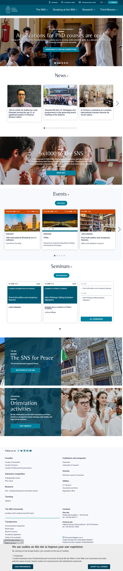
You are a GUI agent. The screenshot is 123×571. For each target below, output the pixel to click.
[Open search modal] (113, 2)
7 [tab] (59, 129)
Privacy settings (13, 541)
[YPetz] (60, 230)
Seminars (61, 268)
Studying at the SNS (64, 9)
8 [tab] (61, 129)
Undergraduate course (13, 478)
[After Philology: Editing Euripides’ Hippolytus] (60, 304)
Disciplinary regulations (13, 535)
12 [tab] (71, 129)
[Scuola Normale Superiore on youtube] (30, 450)
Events (61, 195)
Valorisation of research (71, 465)
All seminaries (61, 277)
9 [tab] (63, 129)
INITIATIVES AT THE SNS (25, 372)
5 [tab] (64, 63)
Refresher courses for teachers (74, 475)
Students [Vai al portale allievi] (55, 2)
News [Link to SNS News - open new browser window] (61, 76)
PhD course (9, 481)
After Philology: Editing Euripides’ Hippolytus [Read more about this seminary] (95, 303)
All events (61, 204)
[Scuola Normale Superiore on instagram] (18, 450)
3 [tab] (60, 63)
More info (61, 173)
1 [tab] (55, 63)
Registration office (69, 491)
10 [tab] (66, 129)
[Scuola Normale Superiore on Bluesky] (21, 450)
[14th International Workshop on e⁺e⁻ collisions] (22, 229)
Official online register (13, 541)
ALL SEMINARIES (96, 321)
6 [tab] (67, 63)
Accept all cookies (99, 567)
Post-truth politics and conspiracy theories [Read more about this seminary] (95, 291)
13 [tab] (73, 129)
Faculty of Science (11, 465)
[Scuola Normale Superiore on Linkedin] (24, 450)
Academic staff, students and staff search (20, 513)
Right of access (10, 544)
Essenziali (18, 556)
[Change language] (104, 2)
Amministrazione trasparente (16, 526)
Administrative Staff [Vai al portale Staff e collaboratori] (89, 2)
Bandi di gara (10, 529)
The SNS (41, 9)
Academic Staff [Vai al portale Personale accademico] (70, 2)
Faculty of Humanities (13, 462)
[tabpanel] (61, 42)
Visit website (25, 428)
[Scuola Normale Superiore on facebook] (27, 450)
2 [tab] (57, 63)
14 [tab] (75, 129)
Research (87, 9)
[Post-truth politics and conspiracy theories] (97, 229)
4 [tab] (62, 63)
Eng (102, 2)
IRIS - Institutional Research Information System (23, 491)
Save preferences (23, 567)
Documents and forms (71, 488)
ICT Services (67, 485)
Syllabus (8, 501)
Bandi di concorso (11, 532)
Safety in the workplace (13, 538)
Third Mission (107, 9)
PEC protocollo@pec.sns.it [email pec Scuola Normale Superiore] (74, 537)
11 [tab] (68, 129)
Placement (67, 462)
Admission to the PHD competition (61, 50)
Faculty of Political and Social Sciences (19, 468)
